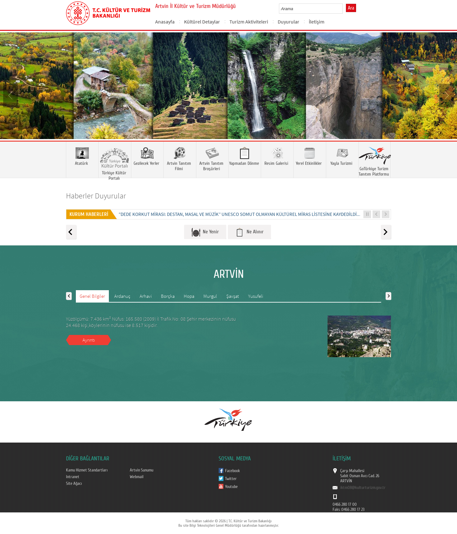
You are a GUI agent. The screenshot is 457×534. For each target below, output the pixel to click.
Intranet (72, 476)
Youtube (231, 486)
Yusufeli (255, 296)
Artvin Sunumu (141, 470)
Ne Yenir (205, 232)
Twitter (231, 478)
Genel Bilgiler (92, 296)
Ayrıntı (89, 340)
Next (446, 95)
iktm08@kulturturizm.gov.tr (363, 487)
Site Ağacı (74, 483)
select (344, 8)
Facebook (232, 470)
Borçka (168, 296)
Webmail (136, 476)
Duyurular (288, 21)
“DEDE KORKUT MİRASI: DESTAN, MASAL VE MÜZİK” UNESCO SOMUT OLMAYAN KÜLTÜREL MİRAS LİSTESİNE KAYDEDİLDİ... (240, 214)
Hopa (189, 296)
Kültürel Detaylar (202, 21)
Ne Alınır (249, 232)
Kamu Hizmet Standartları (87, 470)
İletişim (316, 21)
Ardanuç (122, 296)
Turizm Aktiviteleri (248, 21)
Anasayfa (165, 21)
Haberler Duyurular (96, 196)
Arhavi (146, 296)
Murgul (210, 296)
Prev (11, 95)
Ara (351, 8)
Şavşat (232, 296)
